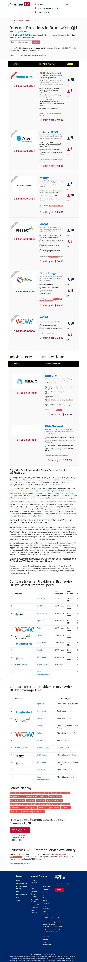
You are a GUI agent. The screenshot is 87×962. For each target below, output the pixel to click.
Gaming (19, 900)
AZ (48, 917)
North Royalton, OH (62, 804)
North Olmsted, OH (32, 804)
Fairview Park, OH (55, 797)
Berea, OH (13, 793)
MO (52, 924)
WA (52, 931)
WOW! (44, 317)
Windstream (47, 886)
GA (44, 920)
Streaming (34, 907)
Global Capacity (59, 493)
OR (49, 929)
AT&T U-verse (49, 131)
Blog (18, 880)
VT (49, 931)
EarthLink (56, 491)
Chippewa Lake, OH (16, 797)
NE (49, 927)
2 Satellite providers (16, 857)
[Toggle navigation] (67, 4)
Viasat (44, 224)
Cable (61, 513)
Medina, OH (40, 800)
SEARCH (59, 890)
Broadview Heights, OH (38, 793)
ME (44, 924)
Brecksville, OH (24, 793)
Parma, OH (42, 808)
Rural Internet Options (46, 936)
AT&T (18, 897)
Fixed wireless (36, 516)
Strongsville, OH (39, 811)
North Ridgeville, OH (47, 804)
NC (44, 927)
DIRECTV (51, 376)
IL (47, 922)
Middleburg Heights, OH (54, 800)
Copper (24, 516)
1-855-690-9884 (42, 12)
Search (36, 42)
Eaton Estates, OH (31, 797)
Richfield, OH (66, 808)
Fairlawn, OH (43, 797)
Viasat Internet (21, 883)
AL (43, 917)
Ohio (27, 20)
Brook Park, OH (53, 793)
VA (47, 931)
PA (52, 929)
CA (51, 917)
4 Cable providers (60, 854)
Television (72, 513)
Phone (12, 516)
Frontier (40, 493)
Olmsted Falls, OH (16, 808)
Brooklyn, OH (64, 793)
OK (46, 929)
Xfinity (44, 178)
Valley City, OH (27, 811)
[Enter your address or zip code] (21, 42)
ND (46, 927)
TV (44, 883)
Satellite (18, 516)
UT (44, 931)
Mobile (45, 892)
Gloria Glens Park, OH (17, 800)
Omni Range (48, 273)
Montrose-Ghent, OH (17, 804)
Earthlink (46, 903)
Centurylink (35, 904)
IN (49, 922)
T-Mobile (46, 889)
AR (46, 917)
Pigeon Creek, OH (53, 808)
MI (46, 924)
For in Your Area (47, 8)
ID (45, 922)
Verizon (19, 892)
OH (44, 929)
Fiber (66, 513)
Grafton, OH (30, 800)
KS (51, 922)
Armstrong (48, 491)
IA (43, 922)
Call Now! (39, 4)
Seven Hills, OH (15, 811)
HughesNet (51, 77)
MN (49, 924)
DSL (57, 513)
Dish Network (54, 426)
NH (52, 927)
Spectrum (13, 493)
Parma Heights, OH (30, 808)
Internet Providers (16, 20)
